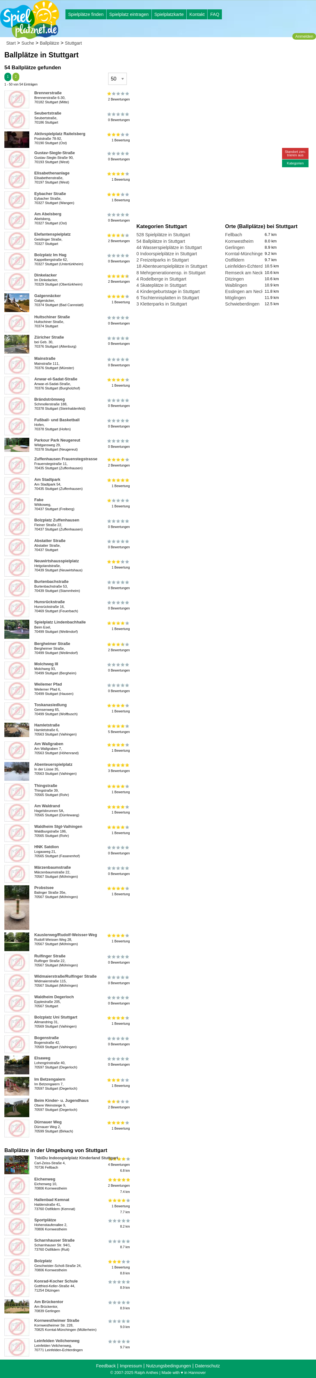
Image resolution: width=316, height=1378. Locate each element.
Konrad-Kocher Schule (56, 1281)
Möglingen (235, 297)
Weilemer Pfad (48, 684)
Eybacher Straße (50, 193)
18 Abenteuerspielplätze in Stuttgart (171, 266)
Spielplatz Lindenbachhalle (60, 622)
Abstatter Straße (49, 540)
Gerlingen (234, 247)
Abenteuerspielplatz (53, 764)
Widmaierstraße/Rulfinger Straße (65, 976)
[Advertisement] (207, 59)
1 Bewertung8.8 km (118, 1267)
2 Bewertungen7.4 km (118, 1185)
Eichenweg (44, 1179)
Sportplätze (45, 1220)
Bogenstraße (46, 1037)
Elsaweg (42, 1058)
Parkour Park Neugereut (57, 440)
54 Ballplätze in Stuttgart (160, 241)
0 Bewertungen (118, 116)
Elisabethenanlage (51, 173)
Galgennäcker (47, 295)
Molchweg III (46, 664)
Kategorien (295, 163)
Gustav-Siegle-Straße (54, 152)
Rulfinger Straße (49, 956)
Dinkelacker (45, 275)
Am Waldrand (47, 806)
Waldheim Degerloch (54, 996)
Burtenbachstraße (51, 581)
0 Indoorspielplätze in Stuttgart (166, 253)
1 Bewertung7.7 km (118, 1206)
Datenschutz (207, 1365)
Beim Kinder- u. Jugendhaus (61, 1100)
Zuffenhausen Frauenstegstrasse (65, 459)
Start (11, 43)
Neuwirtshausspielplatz (56, 561)
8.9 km (118, 1284)
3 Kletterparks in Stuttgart (161, 303)
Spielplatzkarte (169, 14)
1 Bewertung (118, 137)
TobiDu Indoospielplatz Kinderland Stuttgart (76, 1158)
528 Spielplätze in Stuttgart (163, 234)
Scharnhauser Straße (54, 1240)
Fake (38, 499)
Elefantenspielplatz (52, 234)
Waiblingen (236, 285)
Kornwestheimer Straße (56, 1320)
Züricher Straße (49, 337)
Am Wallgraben (48, 743)
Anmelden (304, 36)
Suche (28, 43)
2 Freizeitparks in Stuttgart (162, 259)
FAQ (214, 14)
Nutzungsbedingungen (168, 1365)
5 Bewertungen (118, 728)
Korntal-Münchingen (245, 253)
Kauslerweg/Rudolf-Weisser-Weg (65, 934)
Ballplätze (49, 43)
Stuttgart (73, 43)
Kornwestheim (239, 241)
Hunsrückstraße (49, 601)
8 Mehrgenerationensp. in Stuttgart (171, 272)
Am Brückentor (48, 1301)
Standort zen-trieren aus (295, 153)
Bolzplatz (43, 1260)
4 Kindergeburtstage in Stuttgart (168, 291)
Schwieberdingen (242, 303)
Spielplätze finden (86, 14)
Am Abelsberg (47, 214)
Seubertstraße (47, 113)
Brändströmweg (49, 399)
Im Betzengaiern (49, 1079)
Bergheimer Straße (52, 643)
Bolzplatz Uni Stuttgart (55, 1017)
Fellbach (233, 234)
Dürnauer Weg (48, 1122)
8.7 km (118, 1244)
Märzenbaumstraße (52, 867)
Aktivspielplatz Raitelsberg (59, 133)
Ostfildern (234, 259)
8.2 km (118, 1223)
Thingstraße (45, 785)
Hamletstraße (47, 725)
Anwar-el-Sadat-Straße (55, 379)
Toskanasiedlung (50, 704)
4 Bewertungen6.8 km (118, 1164)
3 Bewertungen (118, 768)
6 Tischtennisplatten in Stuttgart (167, 297)
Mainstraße (44, 358)
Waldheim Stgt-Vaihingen (58, 826)
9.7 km (118, 1344)
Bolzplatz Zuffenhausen (56, 520)
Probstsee (44, 887)
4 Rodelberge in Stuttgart (161, 278)
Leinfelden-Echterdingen (249, 266)
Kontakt (197, 14)
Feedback (106, 1365)
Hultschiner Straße (52, 317)
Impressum (131, 1365)
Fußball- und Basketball (56, 420)
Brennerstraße (48, 92)
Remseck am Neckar (246, 272)
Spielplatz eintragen (128, 14)
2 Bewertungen (118, 96)
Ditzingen (234, 278)
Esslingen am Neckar (246, 291)
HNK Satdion (46, 846)
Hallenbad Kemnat (51, 1199)
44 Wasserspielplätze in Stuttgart (169, 247)
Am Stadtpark (47, 479)
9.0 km (118, 1324)
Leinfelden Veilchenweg (56, 1340)
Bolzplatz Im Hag (50, 254)
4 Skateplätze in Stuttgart (161, 285)
